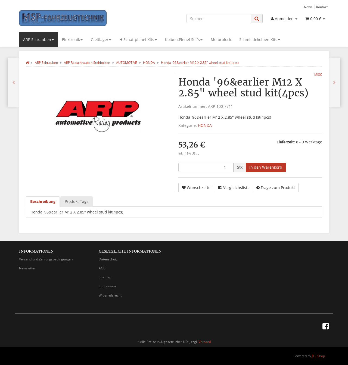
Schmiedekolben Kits (259, 39)
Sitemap (105, 277)
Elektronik (72, 39)
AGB (102, 268)
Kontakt (322, 7)
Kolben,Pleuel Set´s (184, 39)
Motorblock (221, 39)
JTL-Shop (318, 356)
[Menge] (206, 167)
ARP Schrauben (38, 39)
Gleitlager (101, 39)
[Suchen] (219, 18)
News (308, 7)
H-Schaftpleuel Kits (138, 39)
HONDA (205, 125)
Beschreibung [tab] (42, 201)
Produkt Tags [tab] (76, 201)
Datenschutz (108, 259)
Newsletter (27, 268)
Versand (204, 341)
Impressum (107, 286)
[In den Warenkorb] (266, 167)
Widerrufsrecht (110, 295)
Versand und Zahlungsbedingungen (46, 259)
